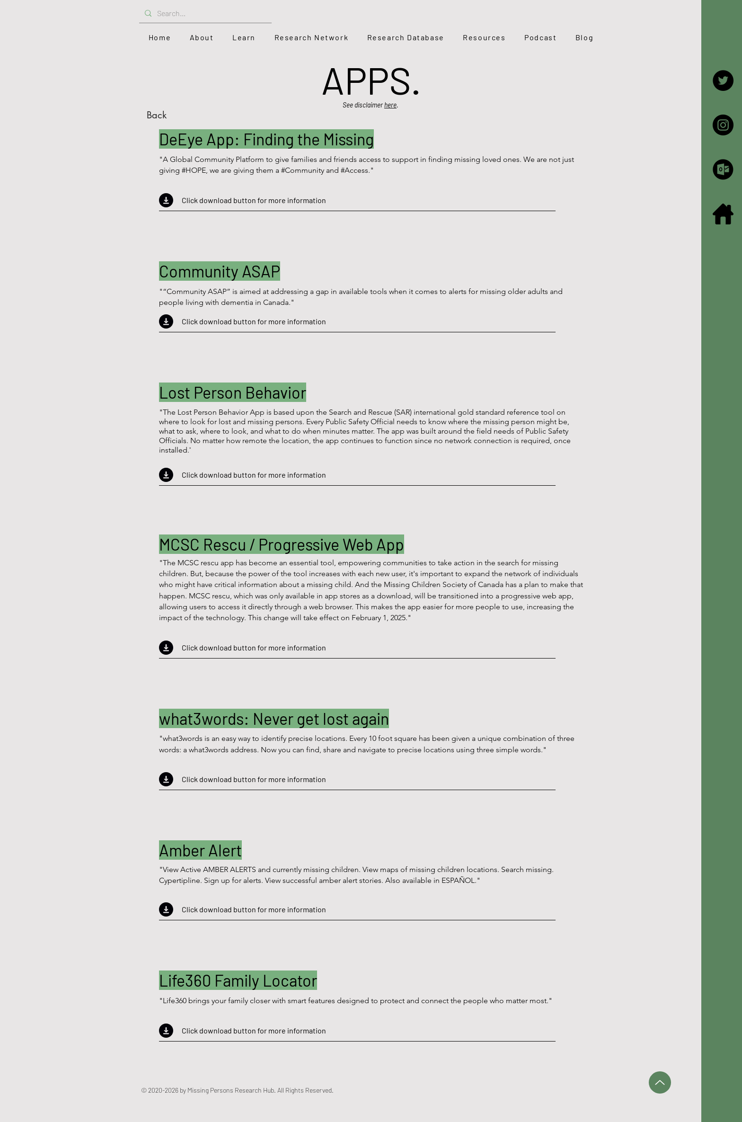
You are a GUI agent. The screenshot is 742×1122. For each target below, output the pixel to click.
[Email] (723, 169)
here (390, 105)
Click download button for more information (254, 200)
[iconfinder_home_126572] (723, 214)
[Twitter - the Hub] (723, 80)
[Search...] (204, 13)
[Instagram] (723, 125)
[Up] (660, 1082)
